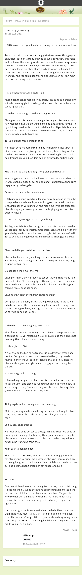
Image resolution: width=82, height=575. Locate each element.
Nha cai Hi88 (59, 178)
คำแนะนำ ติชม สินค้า (25, 20)
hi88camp (43, 20)
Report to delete (68, 39)
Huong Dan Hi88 (37, 513)
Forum (8, 20)
